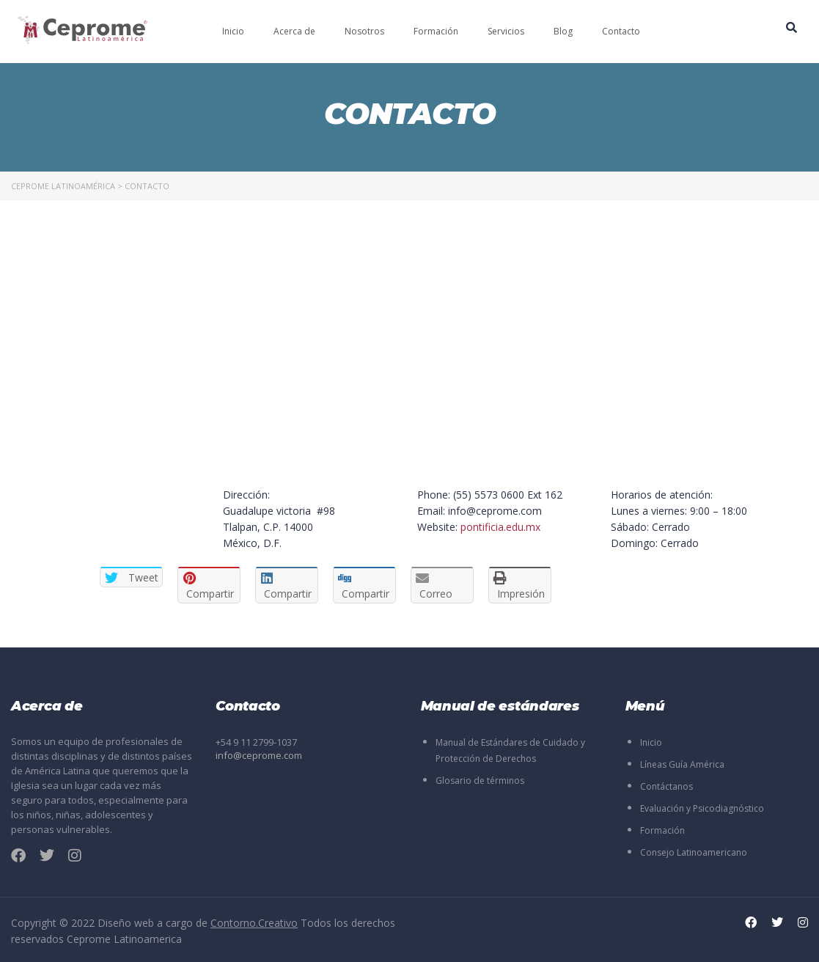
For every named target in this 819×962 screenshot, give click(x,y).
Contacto (621, 31)
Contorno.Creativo (254, 923)
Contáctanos (666, 786)
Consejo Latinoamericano (693, 852)
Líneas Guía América (682, 764)
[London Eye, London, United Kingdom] (312, 362)
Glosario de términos (480, 780)
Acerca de (294, 31)
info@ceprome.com (259, 755)
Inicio (233, 31)
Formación (436, 31)
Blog (563, 31)
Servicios (506, 31)
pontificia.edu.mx (500, 527)
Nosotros (364, 31)
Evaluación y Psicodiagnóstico (702, 808)
